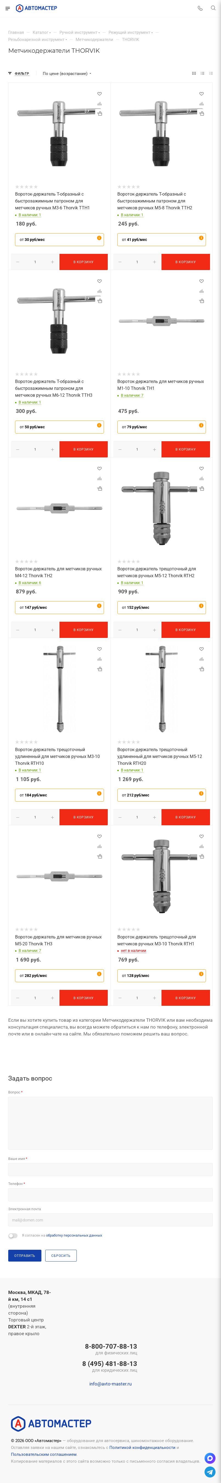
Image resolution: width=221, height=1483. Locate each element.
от (32, 239)
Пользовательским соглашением (43, 1453)
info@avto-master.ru (110, 1382)
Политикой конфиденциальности (142, 1446)
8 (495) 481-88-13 (109, 1366)
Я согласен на (62, 1234)
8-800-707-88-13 (109, 1348)
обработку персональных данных (74, 1234)
